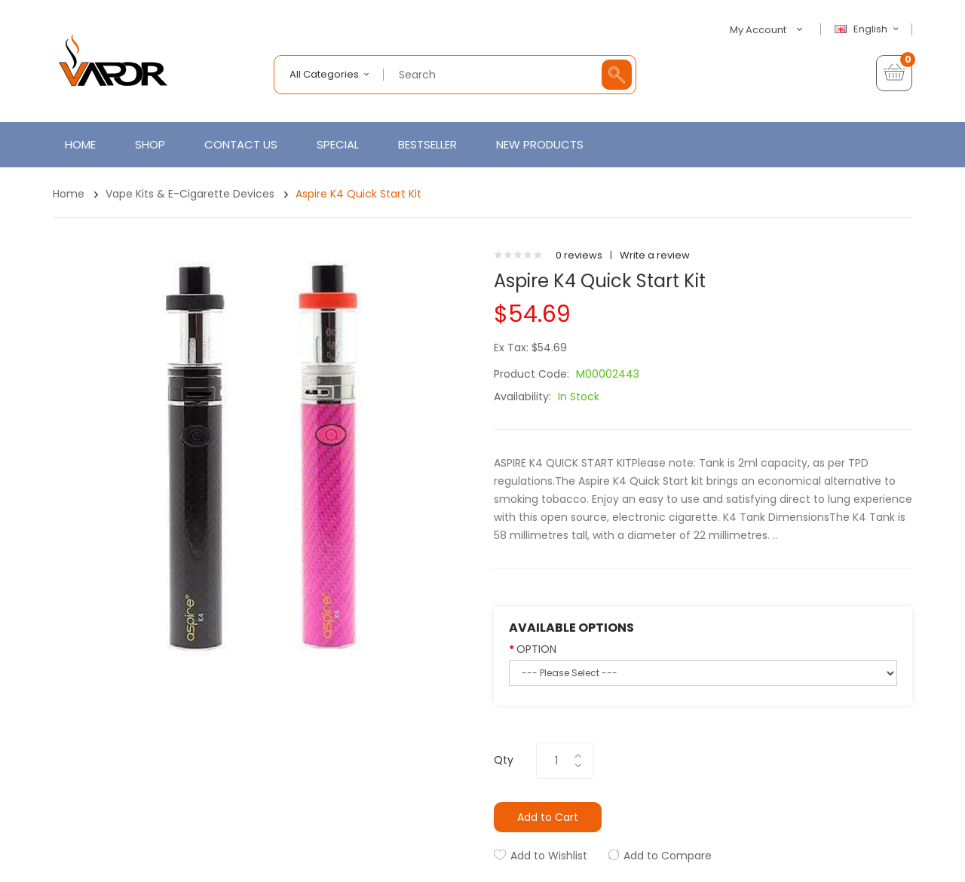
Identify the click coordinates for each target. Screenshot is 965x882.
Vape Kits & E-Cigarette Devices (190, 193)
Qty (503, 759)
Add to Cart (547, 817)
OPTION (536, 649)
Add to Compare (667, 855)
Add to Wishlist (548, 855)
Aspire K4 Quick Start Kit (358, 193)
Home (68, 193)
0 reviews (579, 255)
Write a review (655, 255)
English (868, 29)
